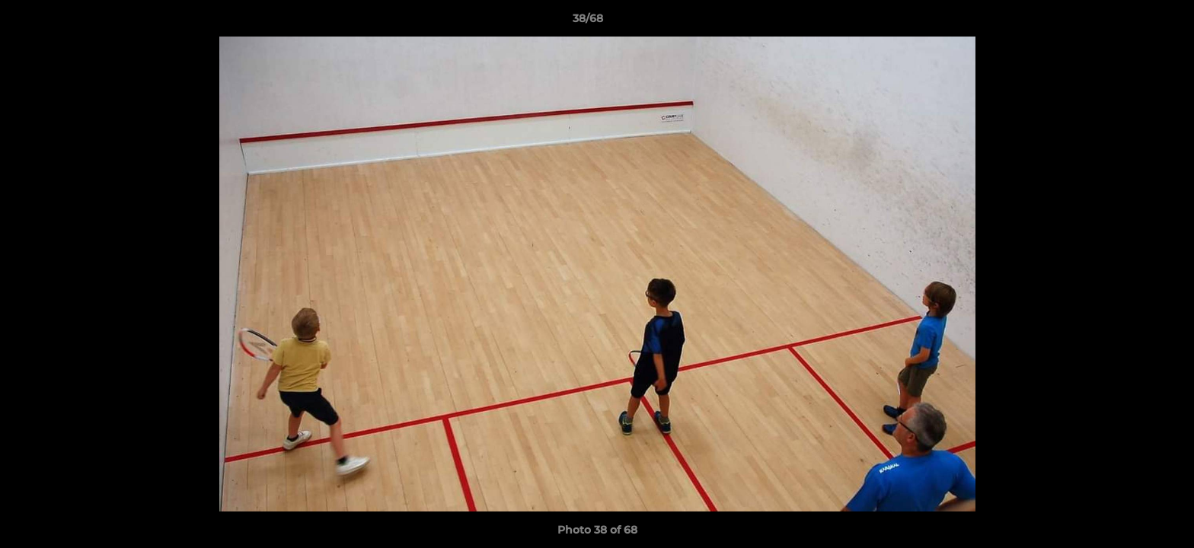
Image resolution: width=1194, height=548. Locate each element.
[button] (1130, 22)
